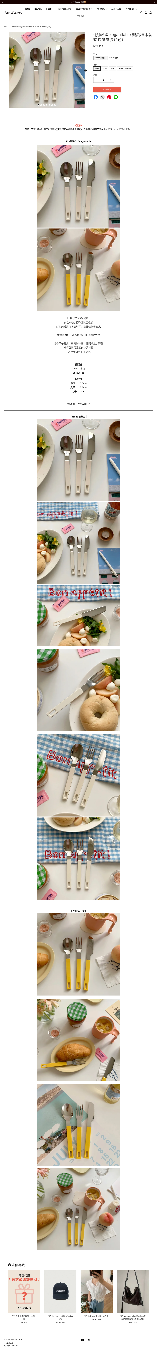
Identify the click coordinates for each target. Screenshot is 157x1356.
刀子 (112, 69)
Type (95, 65)
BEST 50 (49, 9)
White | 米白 (100, 58)
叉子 (105, 69)
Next (85, 70)
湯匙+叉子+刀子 (125, 69)
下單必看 (80, 16)
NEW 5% (38, 9)
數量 (95, 76)
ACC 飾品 (102, 9)
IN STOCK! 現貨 (64, 9)
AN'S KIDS (131, 9)
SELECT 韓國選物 (84, 9)
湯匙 (97, 69)
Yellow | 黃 (113, 58)
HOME (27, 9)
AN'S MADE (116, 9)
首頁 (6, 27)
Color (95, 54)
